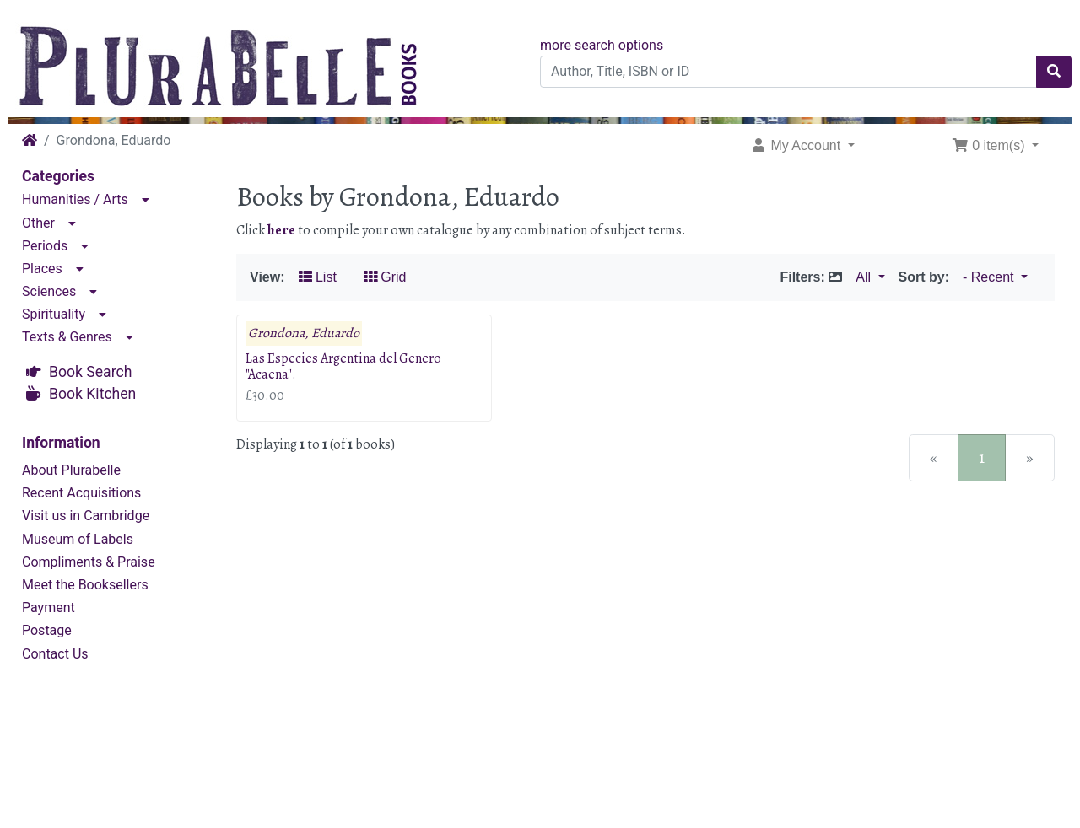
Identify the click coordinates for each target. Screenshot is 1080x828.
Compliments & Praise (88, 562)
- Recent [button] (990, 277)
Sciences (49, 291)
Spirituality (53, 314)
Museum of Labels (77, 539)
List (318, 277)
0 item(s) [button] (990, 145)
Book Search (90, 371)
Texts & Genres (67, 337)
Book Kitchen (92, 393)
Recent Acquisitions (81, 493)
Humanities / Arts (75, 199)
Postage (47, 630)
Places (42, 269)
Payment (48, 607)
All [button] (865, 277)
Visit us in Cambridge (85, 516)
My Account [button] (797, 145)
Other (38, 223)
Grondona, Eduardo (303, 334)
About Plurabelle (71, 470)
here (281, 230)
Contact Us (55, 654)
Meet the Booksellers (85, 585)
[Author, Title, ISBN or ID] (788, 72)
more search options (601, 45)
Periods (45, 246)
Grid (385, 277)
